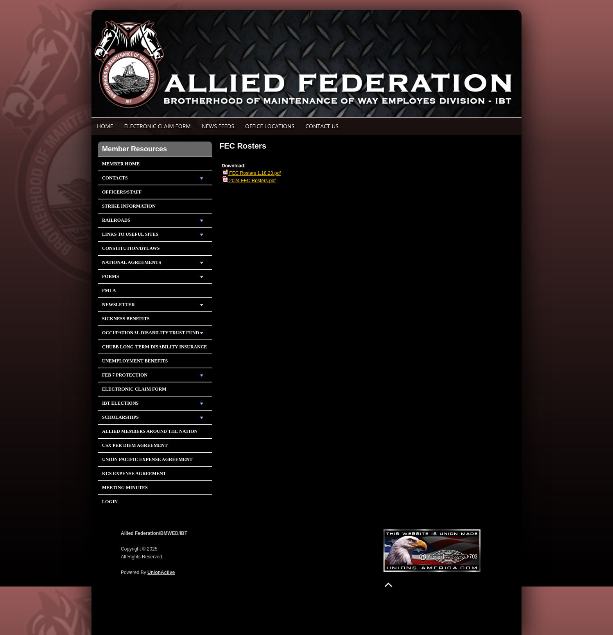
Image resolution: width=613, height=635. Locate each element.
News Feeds (218, 126)
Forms (110, 276)
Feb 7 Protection (124, 375)
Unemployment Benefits (135, 361)
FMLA (109, 290)
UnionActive (161, 572)
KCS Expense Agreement (134, 473)
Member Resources (134, 149)
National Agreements (131, 262)
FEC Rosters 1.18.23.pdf (251, 173)
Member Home (121, 164)
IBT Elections (120, 403)
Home (105, 126)
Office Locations (269, 126)
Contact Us (322, 126)
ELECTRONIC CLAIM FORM (157, 126)
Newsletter (118, 304)
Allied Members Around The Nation (149, 431)
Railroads (116, 220)
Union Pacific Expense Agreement (147, 459)
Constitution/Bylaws (131, 248)
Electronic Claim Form (134, 389)
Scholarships (120, 417)
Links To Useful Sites (130, 234)
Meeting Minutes (125, 487)
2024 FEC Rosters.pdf (249, 180)
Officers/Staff (122, 192)
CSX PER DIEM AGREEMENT (135, 445)
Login (110, 501)
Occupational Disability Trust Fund (150, 332)
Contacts (115, 178)
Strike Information (129, 206)
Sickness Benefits (126, 318)
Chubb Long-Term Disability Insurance (154, 347)
